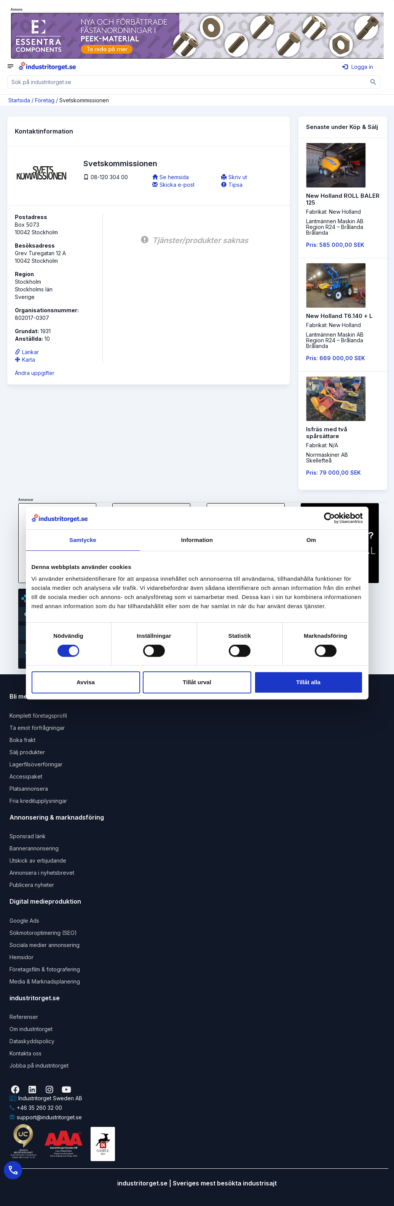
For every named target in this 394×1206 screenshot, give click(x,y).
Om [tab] (311, 540)
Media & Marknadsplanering (45, 981)
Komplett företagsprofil (38, 715)
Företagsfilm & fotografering (45, 969)
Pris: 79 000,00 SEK (333, 472)
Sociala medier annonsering (45, 945)
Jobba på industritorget (39, 1065)
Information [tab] (197, 540)
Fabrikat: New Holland (333, 211)
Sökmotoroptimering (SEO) (43, 933)
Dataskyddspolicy (32, 1041)
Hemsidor (21, 957)
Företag (44, 100)
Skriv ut (234, 177)
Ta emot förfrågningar (37, 728)
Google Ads (24, 920)
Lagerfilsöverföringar (36, 764)
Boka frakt (22, 740)
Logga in (357, 67)
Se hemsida (170, 177)
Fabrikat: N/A (322, 445)
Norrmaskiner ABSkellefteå (327, 457)
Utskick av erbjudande (38, 860)
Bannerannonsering (34, 848)
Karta (25, 359)
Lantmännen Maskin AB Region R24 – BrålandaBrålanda (335, 227)
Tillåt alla (308, 682)
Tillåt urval (197, 682)
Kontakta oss (25, 1053)
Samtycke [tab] (82, 540)
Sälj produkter (27, 752)
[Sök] (373, 82)
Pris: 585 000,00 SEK (335, 245)
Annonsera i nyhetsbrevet (42, 872)
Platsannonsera (29, 788)
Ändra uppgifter (34, 373)
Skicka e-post (173, 184)
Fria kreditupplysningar (38, 801)
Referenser (24, 1017)
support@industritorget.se (46, 1117)
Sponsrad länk (28, 836)
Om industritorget (31, 1029)
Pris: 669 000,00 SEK (335, 358)
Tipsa (231, 184)
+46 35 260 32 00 (36, 1107)
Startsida (19, 100)
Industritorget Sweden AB (46, 1098)
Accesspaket (26, 776)
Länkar (27, 352)
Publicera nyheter (32, 885)
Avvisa (86, 682)
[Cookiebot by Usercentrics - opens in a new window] (329, 518)
